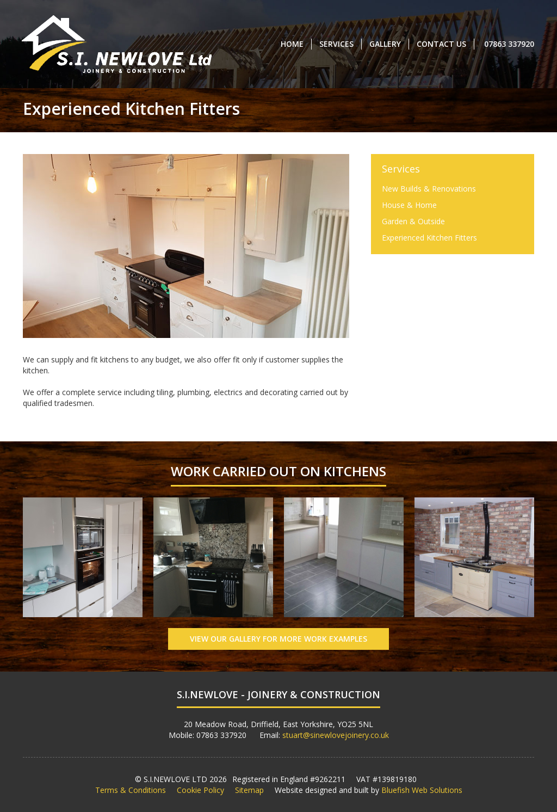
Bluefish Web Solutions (421, 790)
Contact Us (441, 44)
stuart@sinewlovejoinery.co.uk (335, 735)
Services (336, 44)
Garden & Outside (413, 221)
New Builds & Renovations (429, 188)
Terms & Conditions (130, 790)
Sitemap (249, 790)
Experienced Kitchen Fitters (429, 237)
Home (292, 44)
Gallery (385, 44)
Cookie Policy (200, 790)
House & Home (409, 205)
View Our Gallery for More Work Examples (278, 638)
